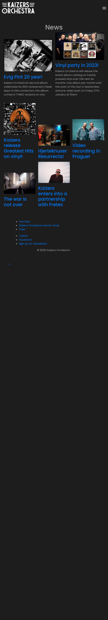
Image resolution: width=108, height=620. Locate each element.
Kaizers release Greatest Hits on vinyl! (19, 148)
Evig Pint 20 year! (23, 77)
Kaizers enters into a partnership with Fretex (52, 196)
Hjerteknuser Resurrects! (52, 154)
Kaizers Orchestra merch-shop (39, 225)
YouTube (24, 221)
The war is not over (15, 202)
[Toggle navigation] (104, 8)
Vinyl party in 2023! (77, 65)
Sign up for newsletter (33, 244)
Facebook (25, 240)
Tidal (22, 229)
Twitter (23, 236)
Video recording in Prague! (86, 151)
